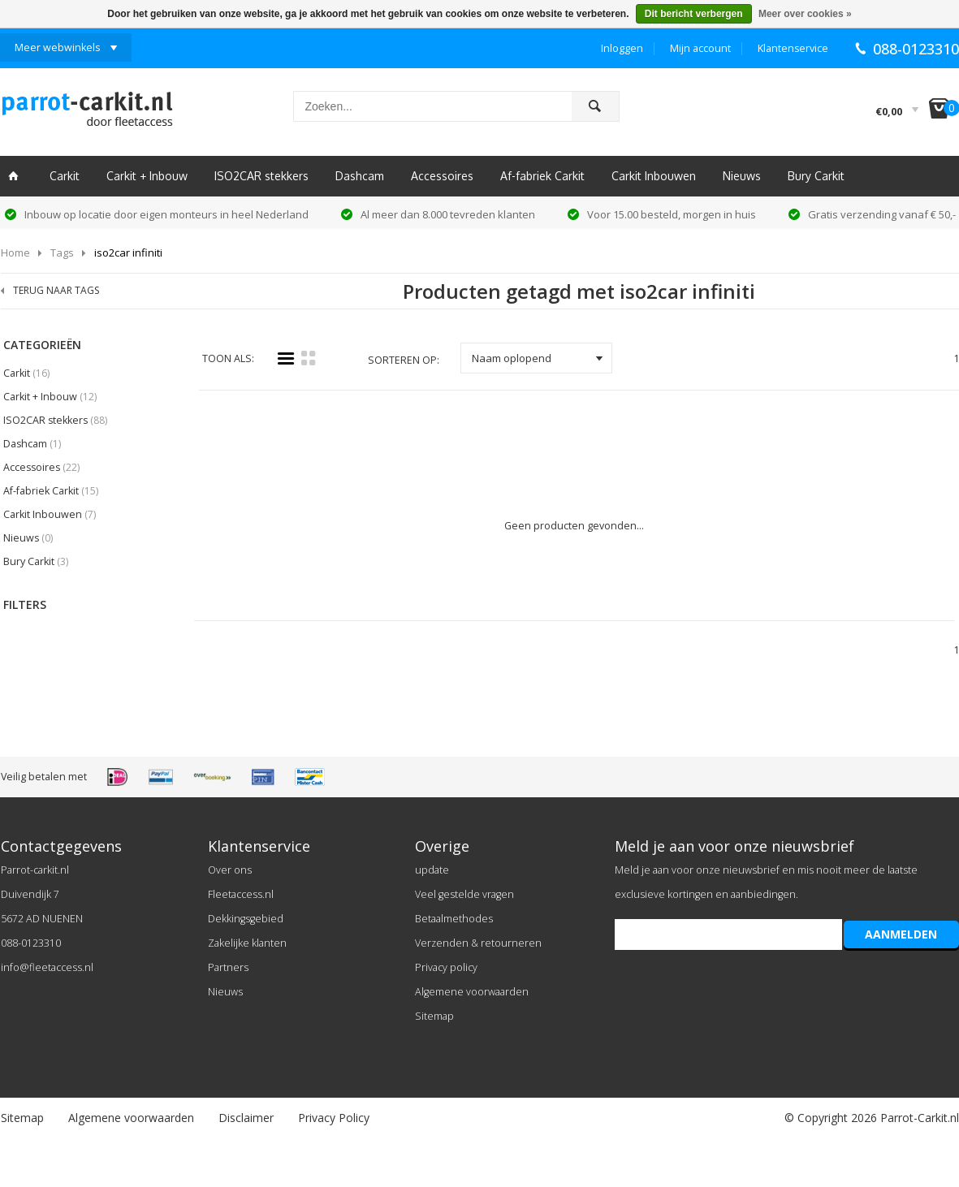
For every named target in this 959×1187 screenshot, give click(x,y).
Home (15, 252)
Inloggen (622, 48)
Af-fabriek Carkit (542, 176)
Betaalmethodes (454, 919)
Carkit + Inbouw (147, 176)
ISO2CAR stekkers (261, 176)
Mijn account (700, 48)
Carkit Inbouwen (653, 176)
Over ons (230, 870)
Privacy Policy (333, 1117)
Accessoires (442, 176)
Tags (62, 252)
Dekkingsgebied (245, 919)
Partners (228, 967)
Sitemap (434, 1016)
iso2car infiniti (128, 252)
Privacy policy (446, 967)
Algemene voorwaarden (472, 992)
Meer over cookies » (805, 13)
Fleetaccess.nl (241, 894)
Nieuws (742, 176)
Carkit (65, 176)
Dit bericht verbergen (694, 13)
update (432, 870)
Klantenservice (793, 48)
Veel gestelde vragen (464, 894)
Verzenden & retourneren (478, 943)
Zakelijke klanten (247, 943)
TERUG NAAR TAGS (56, 290)
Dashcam (359, 176)
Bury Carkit (816, 176)
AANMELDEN (901, 934)
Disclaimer (246, 1117)
